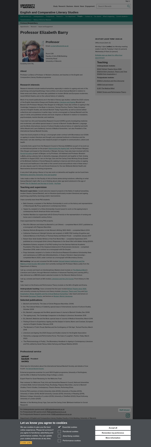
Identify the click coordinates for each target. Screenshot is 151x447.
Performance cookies (69, 441)
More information (113, 438)
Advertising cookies (68, 436)
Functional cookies (68, 432)
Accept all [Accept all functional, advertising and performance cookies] (113, 428)
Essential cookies (67, 427)
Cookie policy (26, 443)
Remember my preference (113, 433)
